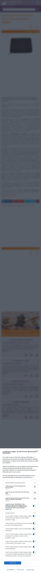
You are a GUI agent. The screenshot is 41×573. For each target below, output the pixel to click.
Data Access (20, 569)
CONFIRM (12, 563)
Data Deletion (10, 569)
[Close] (37, 451)
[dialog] (20, 510)
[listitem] (20, 483)
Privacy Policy (30, 569)
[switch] (34, 486)
